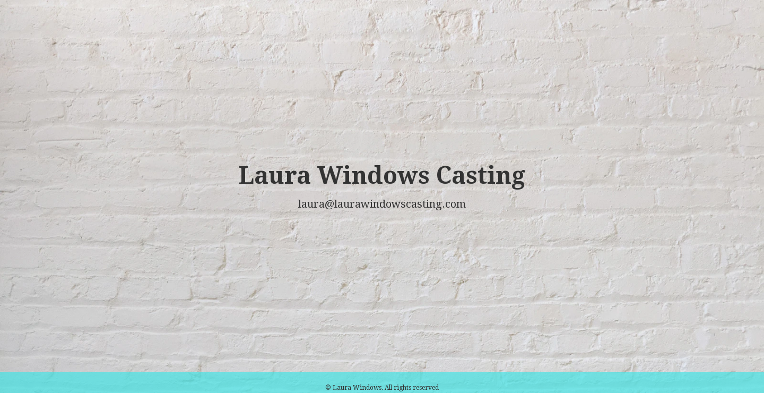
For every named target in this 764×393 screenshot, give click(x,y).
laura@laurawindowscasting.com (382, 204)
